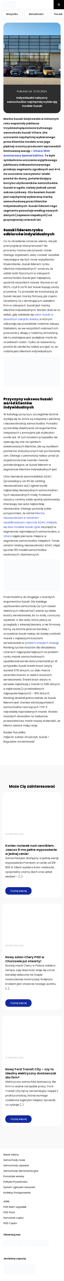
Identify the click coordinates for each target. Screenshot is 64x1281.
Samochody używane (16, 1165)
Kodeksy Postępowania (17, 1192)
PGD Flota (9, 1212)
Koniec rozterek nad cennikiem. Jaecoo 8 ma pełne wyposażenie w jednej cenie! (31, 849)
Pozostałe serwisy (13, 1176)
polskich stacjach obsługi (41, 643)
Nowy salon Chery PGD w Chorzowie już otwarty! (24, 959)
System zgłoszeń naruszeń (19, 1187)
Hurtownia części (13, 1217)
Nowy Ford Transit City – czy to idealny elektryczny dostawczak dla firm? (30, 1073)
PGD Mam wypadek (14, 1207)
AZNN (6, 1201)
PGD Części (10, 1223)
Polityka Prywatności (15, 1181)
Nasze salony (11, 1154)
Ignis (37, 527)
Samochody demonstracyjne (20, 1171)
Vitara (7, 536)
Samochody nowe (14, 1160)
